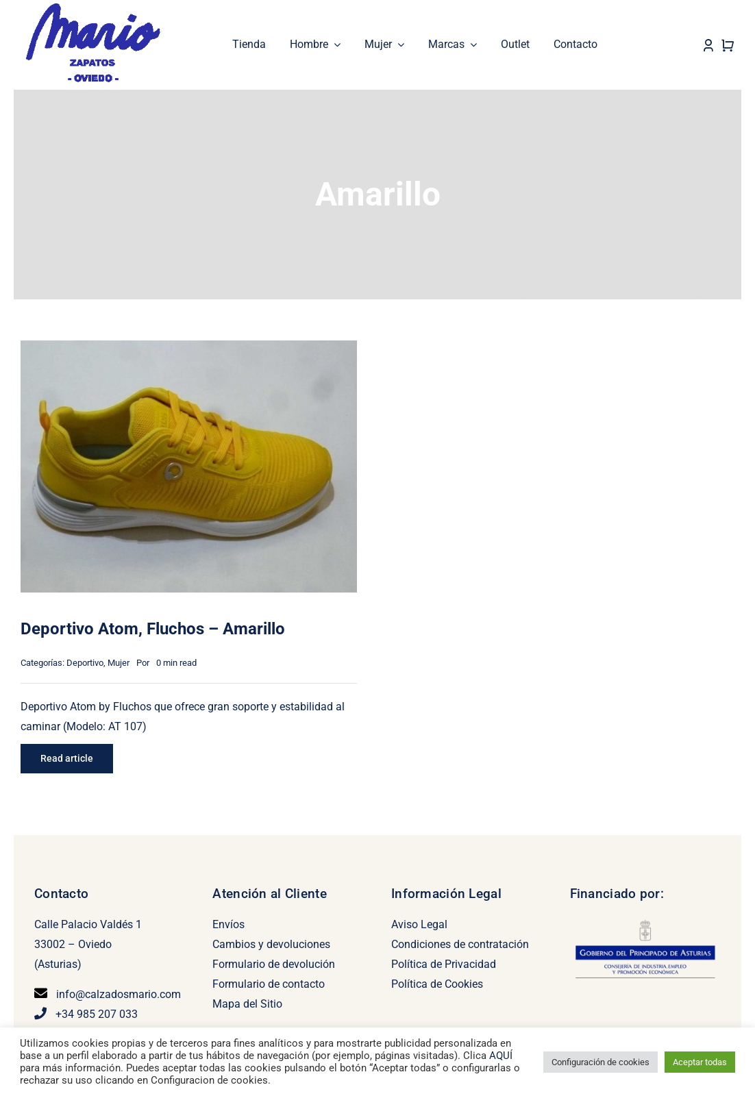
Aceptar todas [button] (700, 1062)
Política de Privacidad (443, 964)
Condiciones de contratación (460, 944)
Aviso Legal (419, 924)
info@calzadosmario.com (118, 994)
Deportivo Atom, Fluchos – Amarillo (153, 628)
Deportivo (84, 663)
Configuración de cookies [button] (600, 1062)
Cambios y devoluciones (271, 944)
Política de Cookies (437, 984)
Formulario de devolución (273, 964)
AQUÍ (500, 1055)
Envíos (228, 924)
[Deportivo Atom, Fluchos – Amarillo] (189, 349)
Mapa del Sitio (247, 1003)
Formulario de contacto (268, 984)
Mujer (118, 663)
